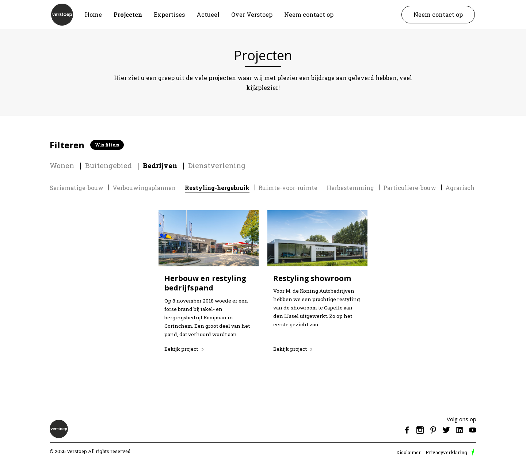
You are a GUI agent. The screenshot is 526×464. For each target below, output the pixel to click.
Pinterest (433, 430)
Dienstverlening (216, 165)
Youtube (472, 430)
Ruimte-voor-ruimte (287, 187)
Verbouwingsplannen (144, 187)
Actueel (208, 14)
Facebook (407, 430)
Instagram (420, 430)
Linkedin (459, 430)
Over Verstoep (251, 14)
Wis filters (107, 145)
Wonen (62, 165)
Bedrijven (160, 165)
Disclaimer (408, 452)
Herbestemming (350, 187)
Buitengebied (108, 165)
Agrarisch (459, 187)
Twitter (446, 430)
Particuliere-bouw (409, 187)
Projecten (128, 14)
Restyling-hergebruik (217, 187)
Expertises (169, 14)
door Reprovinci (473, 453)
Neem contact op (308, 14)
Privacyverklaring (446, 452)
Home (93, 14)
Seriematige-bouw (76, 187)
